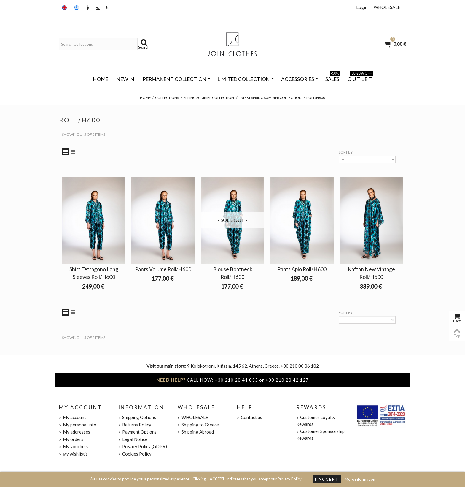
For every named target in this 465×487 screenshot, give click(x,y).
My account (72, 417)
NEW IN (125, 79)
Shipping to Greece (198, 424)
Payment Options (137, 431)
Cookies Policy (135, 453)
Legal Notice (132, 439)
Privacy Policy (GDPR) (142, 446)
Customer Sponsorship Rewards (320, 435)
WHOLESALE (387, 7)
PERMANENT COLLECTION (177, 79)
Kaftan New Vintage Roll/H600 (371, 273)
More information (360, 479)
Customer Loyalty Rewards (315, 421)
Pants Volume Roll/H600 (163, 269)
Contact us (249, 417)
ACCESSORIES (299, 79)
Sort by (346, 152)
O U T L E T (360, 78)
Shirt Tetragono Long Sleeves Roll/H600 (93, 273)
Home (100, 79)
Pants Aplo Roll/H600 (302, 269)
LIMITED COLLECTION (246, 79)
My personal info (77, 424)
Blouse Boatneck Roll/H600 (232, 273)
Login (361, 7)
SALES (332, 78)
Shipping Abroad (196, 431)
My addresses (74, 431)
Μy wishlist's (73, 453)
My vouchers (73, 446)
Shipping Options (137, 417)
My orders (71, 439)
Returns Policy (134, 424)
